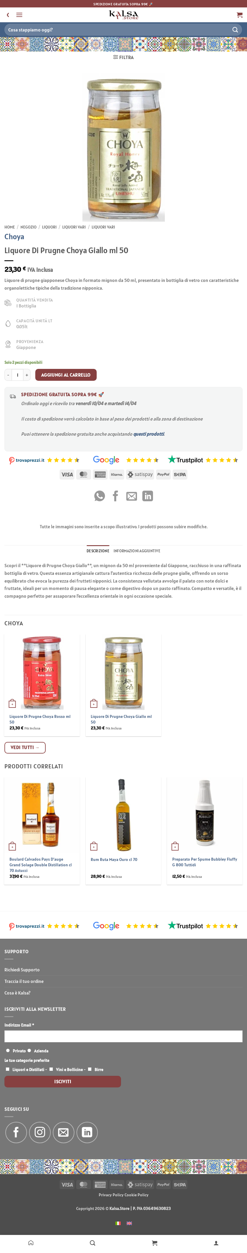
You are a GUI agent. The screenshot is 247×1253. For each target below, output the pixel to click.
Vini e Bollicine (69, 1069)
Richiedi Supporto (22, 970)
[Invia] (235, 29)
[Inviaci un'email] (63, 1132)
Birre (99, 1069)
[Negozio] (92, 1242)
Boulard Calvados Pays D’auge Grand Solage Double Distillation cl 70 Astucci (40, 865)
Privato (19, 1051)
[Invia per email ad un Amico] (131, 497)
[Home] (31, 1242)
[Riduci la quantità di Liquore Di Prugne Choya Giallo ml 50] (8, 375)
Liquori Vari (74, 227)
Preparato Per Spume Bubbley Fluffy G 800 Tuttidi (204, 862)
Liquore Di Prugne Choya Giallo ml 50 (121, 719)
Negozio (28, 227)
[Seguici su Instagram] (40, 1132)
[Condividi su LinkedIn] (147, 497)
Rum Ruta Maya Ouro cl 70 (114, 859)
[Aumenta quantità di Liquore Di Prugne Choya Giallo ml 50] (27, 375)
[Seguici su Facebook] (16, 1132)
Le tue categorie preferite (26, 1060)
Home (9, 227)
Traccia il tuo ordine (24, 981)
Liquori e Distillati (28, 1069)
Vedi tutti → (25, 747)
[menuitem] (118, 1223)
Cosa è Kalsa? (17, 993)
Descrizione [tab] (98, 550)
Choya (14, 236)
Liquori (49, 227)
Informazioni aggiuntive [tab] (137, 550)
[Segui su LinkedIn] (87, 1132)
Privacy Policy (111, 1195)
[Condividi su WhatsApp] (99, 497)
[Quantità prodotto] (17, 375)
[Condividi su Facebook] (115, 497)
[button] (19, 14)
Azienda (41, 1051)
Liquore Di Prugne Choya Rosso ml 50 (40, 719)
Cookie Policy (137, 1195)
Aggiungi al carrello (66, 375)
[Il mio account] (216, 1242)
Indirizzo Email (19, 1025)
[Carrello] (154, 1242)
